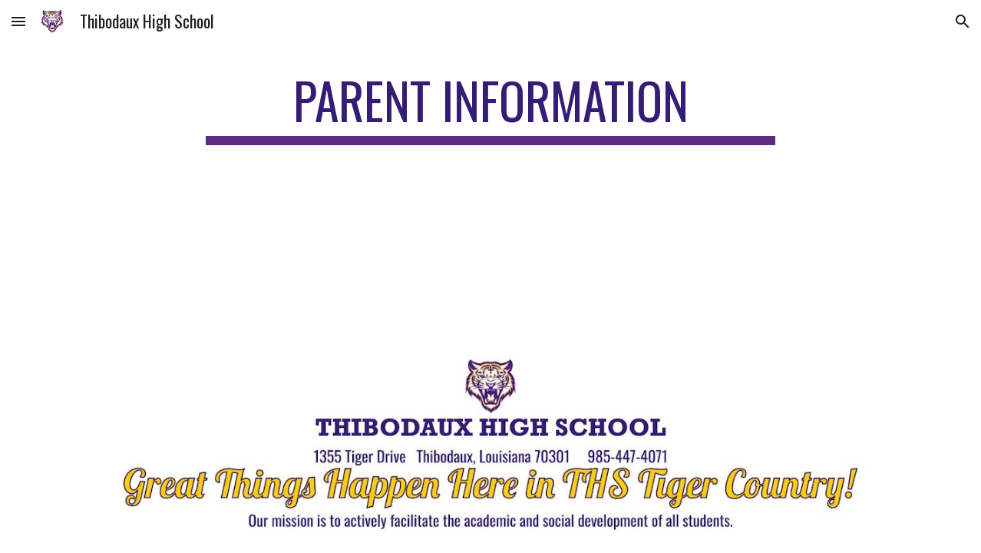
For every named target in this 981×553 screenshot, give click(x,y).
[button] (18, 21)
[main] (490, 108)
